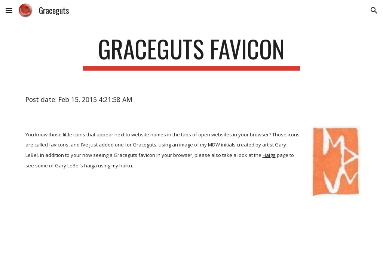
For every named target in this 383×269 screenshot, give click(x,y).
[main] (191, 52)
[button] (9, 10)
